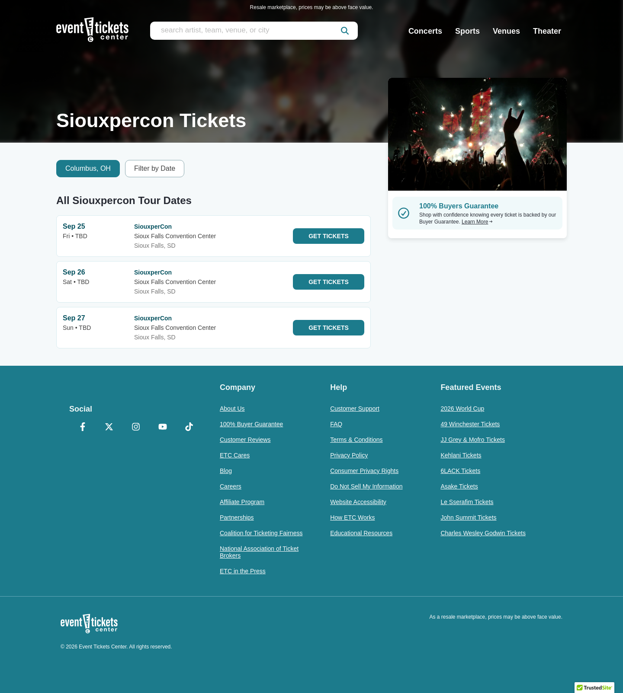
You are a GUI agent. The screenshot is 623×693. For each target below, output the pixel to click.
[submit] (344, 30)
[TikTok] (189, 427)
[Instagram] (135, 427)
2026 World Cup (462, 408)
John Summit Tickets (468, 517)
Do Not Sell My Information (366, 486)
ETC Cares (235, 455)
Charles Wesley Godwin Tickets (483, 533)
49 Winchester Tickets (470, 424)
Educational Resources (361, 533)
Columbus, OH (88, 168)
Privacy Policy (349, 455)
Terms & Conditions (356, 439)
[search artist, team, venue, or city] (254, 31)
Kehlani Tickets (460, 455)
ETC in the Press (243, 571)
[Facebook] (82, 427)
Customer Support (354, 408)
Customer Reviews (245, 439)
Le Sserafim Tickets (466, 501)
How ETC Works (352, 517)
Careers (230, 486)
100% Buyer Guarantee (251, 424)
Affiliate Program (242, 501)
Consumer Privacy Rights (364, 470)
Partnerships (237, 517)
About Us (232, 408)
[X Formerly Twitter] (109, 427)
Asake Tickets (459, 486)
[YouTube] (162, 427)
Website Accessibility (358, 501)
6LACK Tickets (460, 470)
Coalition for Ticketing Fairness (261, 533)
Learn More (477, 222)
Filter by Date (154, 168)
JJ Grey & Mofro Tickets (472, 439)
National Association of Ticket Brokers (259, 552)
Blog (226, 470)
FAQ (336, 424)
